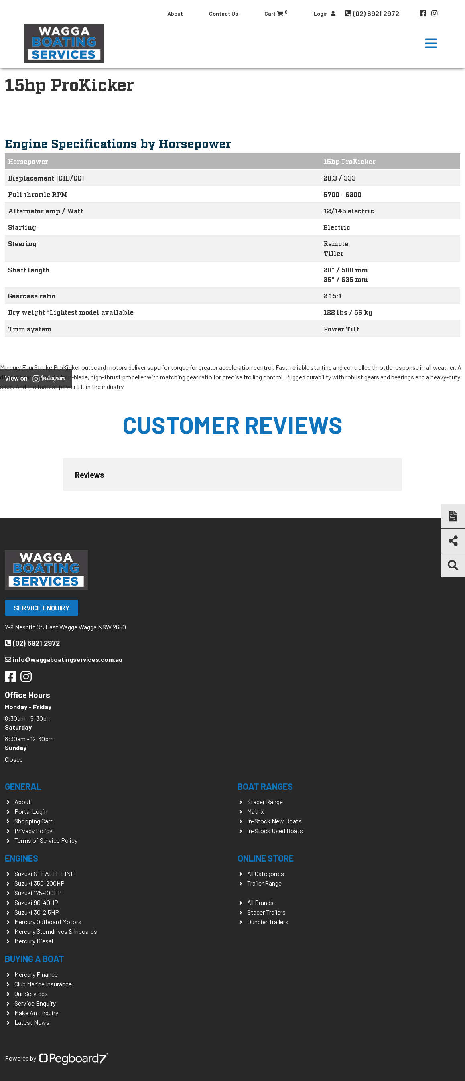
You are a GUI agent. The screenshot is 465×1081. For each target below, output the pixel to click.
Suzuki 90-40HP (36, 902)
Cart (276, 13)
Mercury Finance (36, 974)
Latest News (31, 1022)
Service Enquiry (41, 607)
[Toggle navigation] (431, 43)
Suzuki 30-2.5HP (36, 912)
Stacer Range (265, 801)
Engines (21, 858)
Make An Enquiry (36, 1012)
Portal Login (30, 811)
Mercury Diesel (33, 941)
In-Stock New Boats (274, 821)
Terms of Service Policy (45, 840)
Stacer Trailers (266, 912)
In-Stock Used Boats (275, 830)
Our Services (31, 993)
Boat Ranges (265, 786)
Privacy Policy (33, 830)
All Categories (265, 873)
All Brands (260, 902)
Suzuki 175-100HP (38, 892)
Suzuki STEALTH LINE (44, 873)
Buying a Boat (34, 958)
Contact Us (223, 13)
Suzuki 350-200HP (39, 883)
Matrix (255, 811)
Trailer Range (264, 883)
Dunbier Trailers (267, 921)
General (23, 786)
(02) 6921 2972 (373, 13)
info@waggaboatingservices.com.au (63, 659)
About (175, 13)
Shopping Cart (33, 821)
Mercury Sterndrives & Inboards (55, 931)
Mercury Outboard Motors (47, 921)
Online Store (266, 858)
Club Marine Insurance (43, 984)
